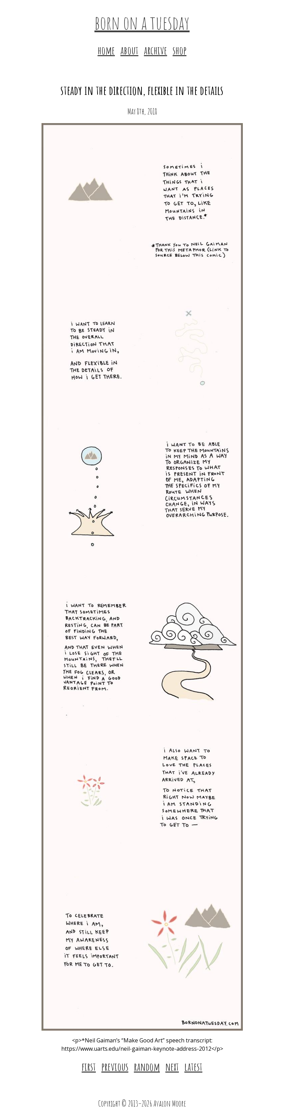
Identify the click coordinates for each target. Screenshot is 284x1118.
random (147, 1066)
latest (193, 1066)
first (89, 1066)
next (172, 1066)
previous (114, 1066)
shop (179, 50)
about (129, 50)
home (106, 50)
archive (155, 50)
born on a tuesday (142, 22)
